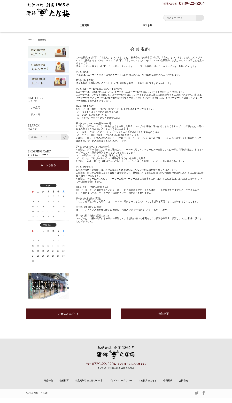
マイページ (170, 10)
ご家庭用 (84, 25)
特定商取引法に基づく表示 (89, 385)
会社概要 (163, 319)
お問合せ (183, 385)
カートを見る (48, 168)
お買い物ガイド (149, 10)
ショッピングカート (193, 10)
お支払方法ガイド (68, 319)
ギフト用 (147, 25)
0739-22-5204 (102, 369)
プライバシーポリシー (120, 385)
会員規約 (167, 385)
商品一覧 (48, 385)
